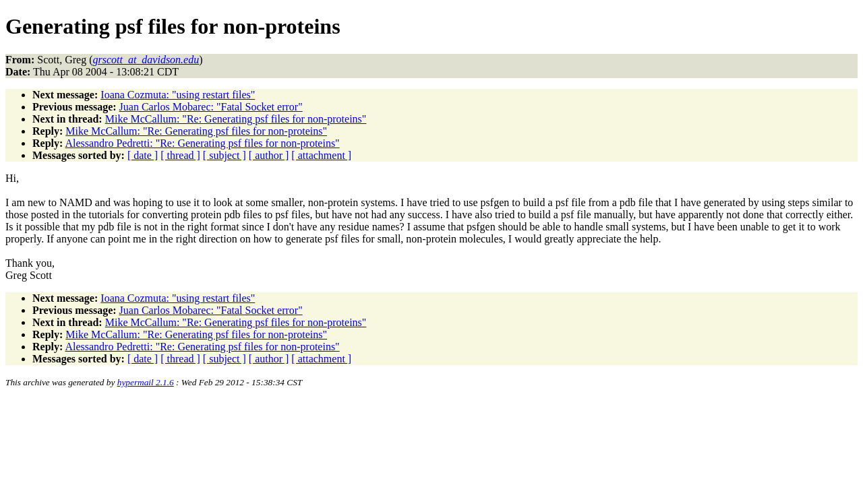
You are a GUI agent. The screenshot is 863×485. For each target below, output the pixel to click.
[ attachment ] (321, 155)
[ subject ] (224, 155)
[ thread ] (180, 155)
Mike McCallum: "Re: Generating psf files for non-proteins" (236, 119)
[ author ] (269, 155)
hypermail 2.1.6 (145, 382)
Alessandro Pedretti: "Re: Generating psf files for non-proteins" (202, 143)
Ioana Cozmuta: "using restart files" (177, 94)
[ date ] (142, 155)
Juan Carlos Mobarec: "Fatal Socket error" (211, 106)
